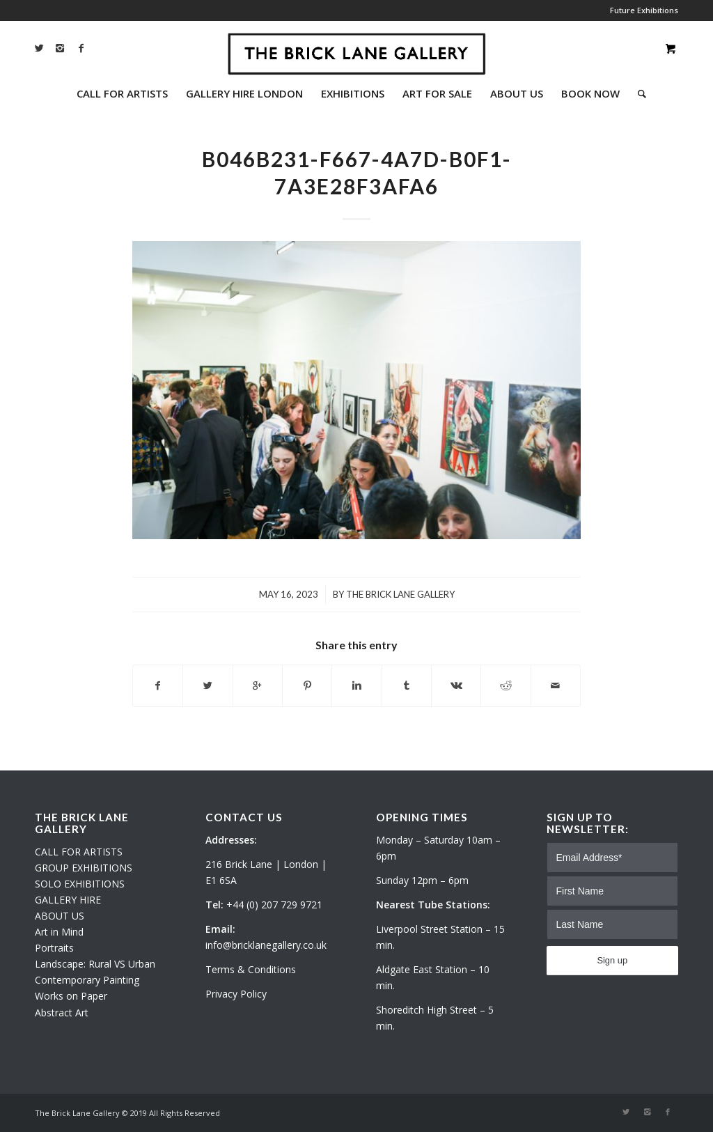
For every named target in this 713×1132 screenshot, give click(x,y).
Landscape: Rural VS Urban (95, 963)
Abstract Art (61, 1012)
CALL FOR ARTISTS (79, 851)
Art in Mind (59, 931)
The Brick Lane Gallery (400, 594)
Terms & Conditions (250, 969)
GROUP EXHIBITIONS (83, 867)
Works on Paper (71, 995)
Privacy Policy (236, 993)
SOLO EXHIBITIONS (80, 883)
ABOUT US (59, 915)
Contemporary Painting (87, 979)
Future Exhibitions (644, 10)
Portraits (54, 947)
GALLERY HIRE (68, 899)
